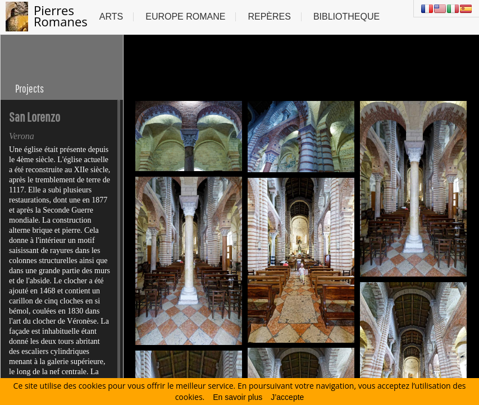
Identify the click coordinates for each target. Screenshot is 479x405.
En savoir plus (237, 397)
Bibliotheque (346, 16)
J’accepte (287, 397)
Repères (269, 16)
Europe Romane (185, 16)
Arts (111, 16)
